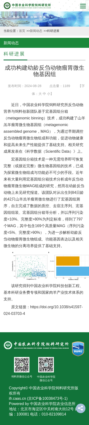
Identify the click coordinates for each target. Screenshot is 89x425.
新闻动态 (36, 31)
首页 (22, 31)
